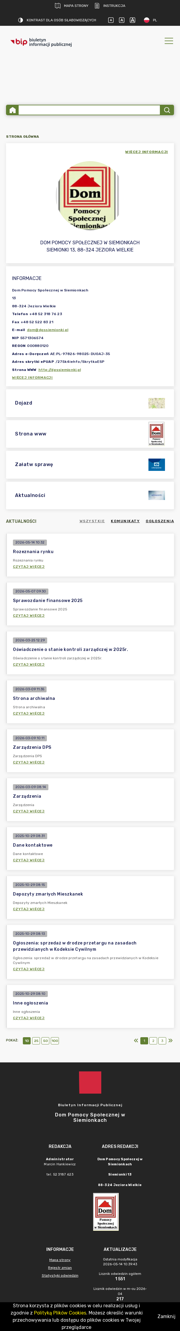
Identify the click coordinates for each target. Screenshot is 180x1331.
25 (36, 1041)
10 (27, 1041)
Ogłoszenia (160, 521)
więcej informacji (146, 152)
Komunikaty (125, 521)
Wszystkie (92, 521)
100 (55, 1041)
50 (45, 1041)
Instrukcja (109, 5)
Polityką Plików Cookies (60, 1313)
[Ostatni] (170, 1040)
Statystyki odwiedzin (60, 1275)
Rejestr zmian (60, 1268)
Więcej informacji (32, 377)
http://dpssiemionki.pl (59, 370)
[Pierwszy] (136, 1040)
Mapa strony (71, 5)
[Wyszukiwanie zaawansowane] (89, 110)
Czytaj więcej (29, 567)
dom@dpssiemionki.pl (48, 330)
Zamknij (166, 1316)
